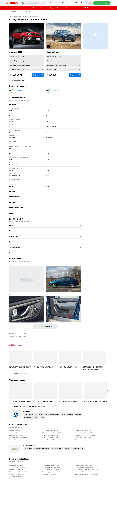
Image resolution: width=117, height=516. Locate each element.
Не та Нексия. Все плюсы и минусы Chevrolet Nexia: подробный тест (68, 366)
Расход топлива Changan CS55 (83, 433)
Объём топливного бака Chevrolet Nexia (86, 469)
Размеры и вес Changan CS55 (50, 430)
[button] (51, 3)
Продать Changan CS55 (16, 440)
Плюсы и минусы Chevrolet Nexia (18, 472)
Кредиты (52, 8)
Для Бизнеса (88, 8)
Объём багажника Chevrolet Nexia (52, 467)
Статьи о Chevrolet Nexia (16, 476)
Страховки (69, 8)
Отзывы (21, 11)
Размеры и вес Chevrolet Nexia (50, 465)
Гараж (75, 8)
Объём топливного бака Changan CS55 (86, 435)
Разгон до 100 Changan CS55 (83, 437)
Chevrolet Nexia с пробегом (17, 467)
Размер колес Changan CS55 (50, 435)
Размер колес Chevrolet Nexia (50, 469)
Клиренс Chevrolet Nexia (49, 474)
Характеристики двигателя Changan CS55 (87, 440)
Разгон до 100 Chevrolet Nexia (83, 472)
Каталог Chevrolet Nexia (16, 465)
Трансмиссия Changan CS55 (83, 430)
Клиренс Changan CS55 (48, 440)
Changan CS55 (15, 52)
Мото (41, 8)
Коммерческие (27, 8)
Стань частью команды (46, 512)
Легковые (9, 8)
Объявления (12, 11)
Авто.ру (14, 3)
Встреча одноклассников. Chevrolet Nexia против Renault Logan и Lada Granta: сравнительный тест (93, 367)
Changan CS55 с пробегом (16, 433)
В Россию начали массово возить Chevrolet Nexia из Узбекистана (43, 366)
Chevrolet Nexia (53, 52)
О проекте (58, 512)
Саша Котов (80, 512)
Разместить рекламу (15, 512)
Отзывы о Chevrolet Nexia (16, 469)
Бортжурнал (29, 11)
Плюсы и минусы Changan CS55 (18, 437)
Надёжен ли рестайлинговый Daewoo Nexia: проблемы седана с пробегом (20, 366)
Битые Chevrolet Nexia (15, 479)
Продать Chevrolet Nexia (16, 474)
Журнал (81, 8)
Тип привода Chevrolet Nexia (50, 472)
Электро (35, 8)
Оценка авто (60, 8)
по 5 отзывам (18, 90)
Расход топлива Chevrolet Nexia (84, 467)
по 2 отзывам (55, 90)
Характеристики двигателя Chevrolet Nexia (87, 474)
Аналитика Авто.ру (69, 512)
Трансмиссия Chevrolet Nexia (83, 465)
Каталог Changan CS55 (15, 430)
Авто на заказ (18, 8)
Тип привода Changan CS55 (50, 437)
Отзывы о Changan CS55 (16, 435)
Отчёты (46, 8)
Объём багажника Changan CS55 (51, 433)
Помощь (35, 512)
